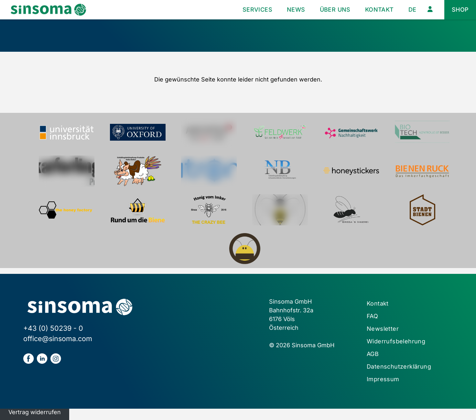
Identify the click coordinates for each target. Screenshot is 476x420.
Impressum (383, 379)
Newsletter (383, 328)
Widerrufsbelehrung (396, 341)
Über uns (335, 9)
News (296, 9)
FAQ (372, 316)
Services (257, 9)
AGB (373, 353)
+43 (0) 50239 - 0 (53, 328)
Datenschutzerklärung (399, 366)
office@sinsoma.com (57, 338)
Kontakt (379, 9)
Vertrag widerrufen (34, 412)
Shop (460, 9)
